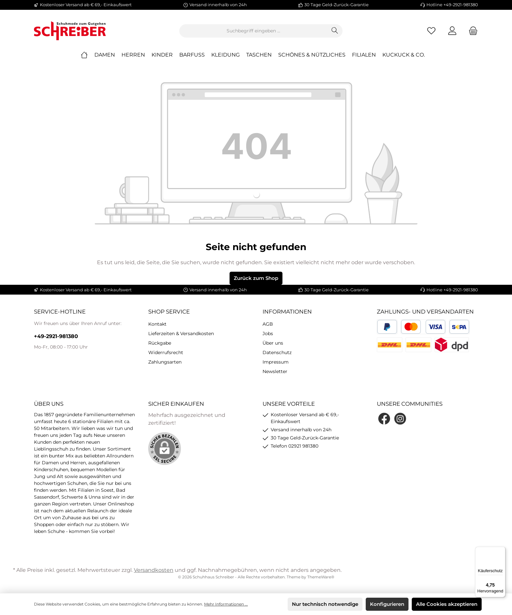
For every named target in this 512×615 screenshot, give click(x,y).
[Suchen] (335, 31)
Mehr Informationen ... (226, 604)
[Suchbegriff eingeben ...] (253, 31)
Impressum (276, 362)
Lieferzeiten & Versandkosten (181, 333)
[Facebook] (384, 418)
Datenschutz (277, 352)
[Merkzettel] (431, 31)
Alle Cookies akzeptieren (446, 604)
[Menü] (501, 551)
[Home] (87, 55)
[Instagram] (400, 418)
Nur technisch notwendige (325, 604)
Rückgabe (159, 343)
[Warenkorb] (471, 31)
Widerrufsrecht (165, 352)
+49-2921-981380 (56, 336)
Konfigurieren (387, 604)
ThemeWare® (320, 576)
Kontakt (157, 324)
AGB (268, 324)
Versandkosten (153, 570)
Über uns (273, 343)
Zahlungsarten (165, 362)
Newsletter (275, 371)
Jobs (268, 333)
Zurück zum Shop (256, 278)
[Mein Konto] (452, 31)
